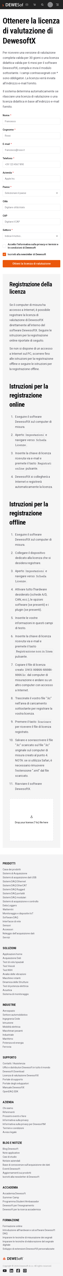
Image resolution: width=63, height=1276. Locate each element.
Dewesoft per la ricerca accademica (22, 1209)
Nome (7, 115)
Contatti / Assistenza (14, 1063)
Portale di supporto (13, 1079)
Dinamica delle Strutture (15, 982)
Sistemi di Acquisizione (15, 873)
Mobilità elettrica (11, 1026)
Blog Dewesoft (10, 1148)
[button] (31, 819)
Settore (8, 230)
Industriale (8, 1034)
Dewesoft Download (13, 1071)
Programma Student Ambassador (21, 1201)
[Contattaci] (27, 5)
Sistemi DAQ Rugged (14, 889)
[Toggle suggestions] (57, 193)
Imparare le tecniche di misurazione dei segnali (27, 1237)
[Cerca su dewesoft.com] (42, 5)
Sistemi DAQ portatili (14, 893)
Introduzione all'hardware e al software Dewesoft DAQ (29, 1232)
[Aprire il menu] (57, 5)
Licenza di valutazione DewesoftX (21, 1075)
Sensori (7, 925)
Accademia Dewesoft (14, 1193)
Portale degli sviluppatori (16, 1083)
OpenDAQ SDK (10, 1091)
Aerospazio (9, 1010)
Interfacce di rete (12, 921)
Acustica (7, 990)
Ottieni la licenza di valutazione (31, 263)
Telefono (8, 158)
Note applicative (11, 1152)
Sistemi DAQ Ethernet (14, 881)
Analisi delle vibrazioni (14, 974)
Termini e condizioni (13, 1128)
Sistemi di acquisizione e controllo (20, 901)
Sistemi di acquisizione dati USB (19, 877)
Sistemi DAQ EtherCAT (15, 885)
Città (5, 201)
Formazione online (12, 1226)
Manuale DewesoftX (13, 1087)
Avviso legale (10, 1132)
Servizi (6, 937)
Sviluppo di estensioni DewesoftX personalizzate (28, 1248)
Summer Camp (11, 1197)
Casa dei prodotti (12, 869)
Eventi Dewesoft (11, 1168)
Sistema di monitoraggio (16, 994)
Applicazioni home (12, 954)
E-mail (7, 144)
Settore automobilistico (15, 1014)
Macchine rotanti (11, 978)
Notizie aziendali (11, 1160)
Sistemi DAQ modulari (14, 897)
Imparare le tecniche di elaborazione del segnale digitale (28, 1243)
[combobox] (31, 193)
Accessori (8, 929)
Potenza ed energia (13, 1042)
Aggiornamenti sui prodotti (17, 1172)
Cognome (9, 129)
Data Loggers (10, 905)
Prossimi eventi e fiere (14, 1116)
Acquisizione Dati (12, 958)
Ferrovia (7, 1046)
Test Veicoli (9, 966)
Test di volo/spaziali (13, 962)
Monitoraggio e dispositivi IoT (18, 913)
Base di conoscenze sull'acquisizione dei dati (26, 1164)
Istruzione (8, 1022)
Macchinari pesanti (13, 1030)
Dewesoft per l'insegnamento (18, 1205)
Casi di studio (10, 1156)
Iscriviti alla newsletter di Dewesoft (21, 1176)
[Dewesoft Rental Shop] (34, 5)
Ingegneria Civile (11, 1018)
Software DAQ (10, 917)
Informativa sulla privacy (16, 1120)
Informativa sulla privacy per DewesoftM (24, 1124)
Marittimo (8, 1038)
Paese (7, 187)
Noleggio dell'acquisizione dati (18, 933)
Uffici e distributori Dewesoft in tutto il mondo (26, 1067)
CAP (5, 215)
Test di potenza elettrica (15, 986)
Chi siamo (8, 1108)
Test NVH (7, 970)
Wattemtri (8, 909)
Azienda (8, 172)
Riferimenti (9, 1112)
